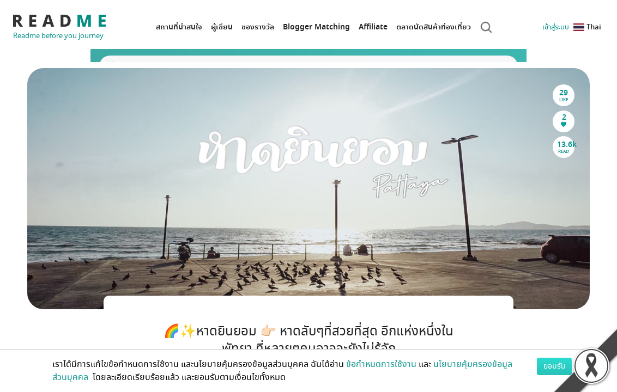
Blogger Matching (316, 27)
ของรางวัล (257, 27)
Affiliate (373, 27)
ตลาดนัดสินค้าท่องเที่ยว (433, 27)
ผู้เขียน (222, 27)
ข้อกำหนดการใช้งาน (381, 364)
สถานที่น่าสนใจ (179, 27)
